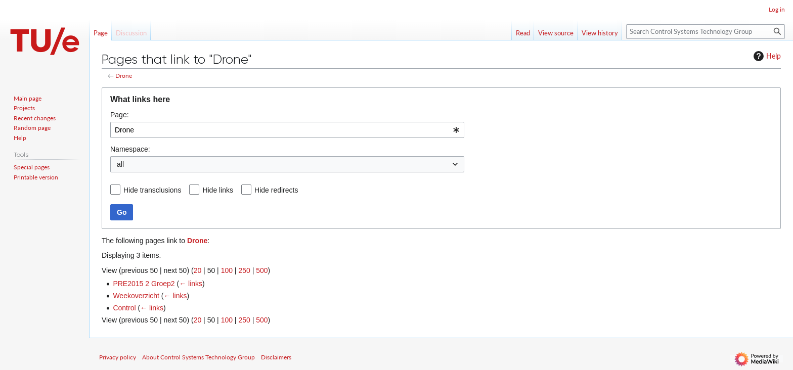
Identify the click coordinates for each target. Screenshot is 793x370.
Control (124, 308)
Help (766, 56)
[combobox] (287, 130)
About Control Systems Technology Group (198, 357)
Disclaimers (276, 357)
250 (244, 270)
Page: (119, 115)
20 (198, 270)
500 (262, 270)
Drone (123, 75)
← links (190, 284)
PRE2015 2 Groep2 (143, 284)
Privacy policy (117, 357)
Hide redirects (276, 190)
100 (227, 270)
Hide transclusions (152, 190)
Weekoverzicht (136, 296)
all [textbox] (120, 164)
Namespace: (130, 149)
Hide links (217, 190)
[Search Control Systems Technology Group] (705, 31)
